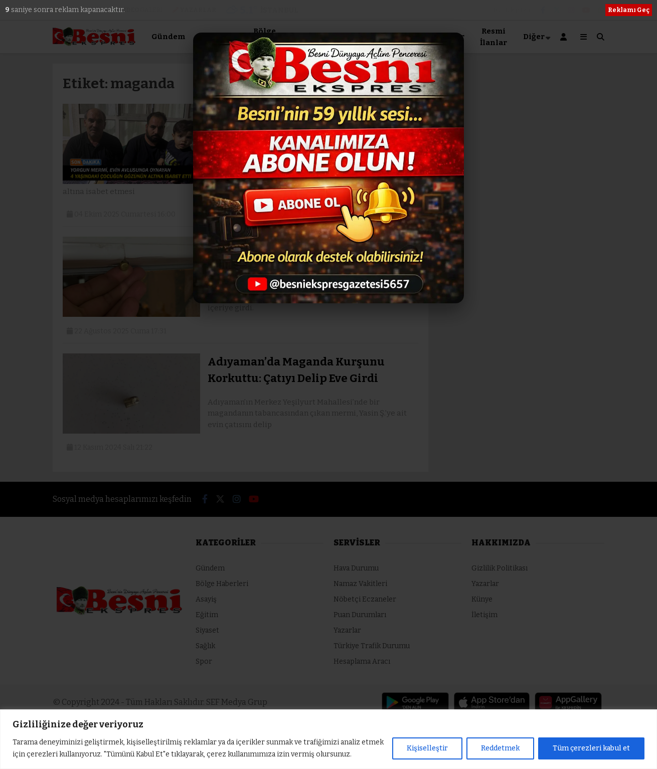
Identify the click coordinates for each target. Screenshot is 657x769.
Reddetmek (500, 748)
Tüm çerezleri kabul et (591, 748)
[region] (328, 739)
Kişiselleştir (427, 748)
